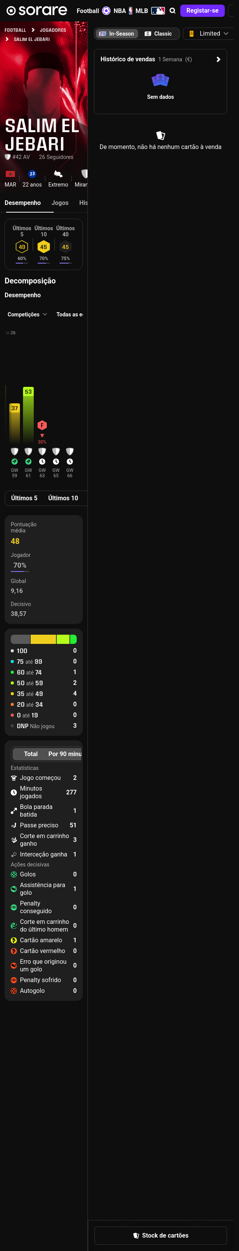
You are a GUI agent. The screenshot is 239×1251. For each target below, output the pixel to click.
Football (93, 11)
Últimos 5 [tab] (24, 498)
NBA (123, 11)
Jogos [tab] (59, 202)
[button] (172, 10)
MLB (150, 11)
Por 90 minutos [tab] (70, 754)
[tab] (158, 33)
